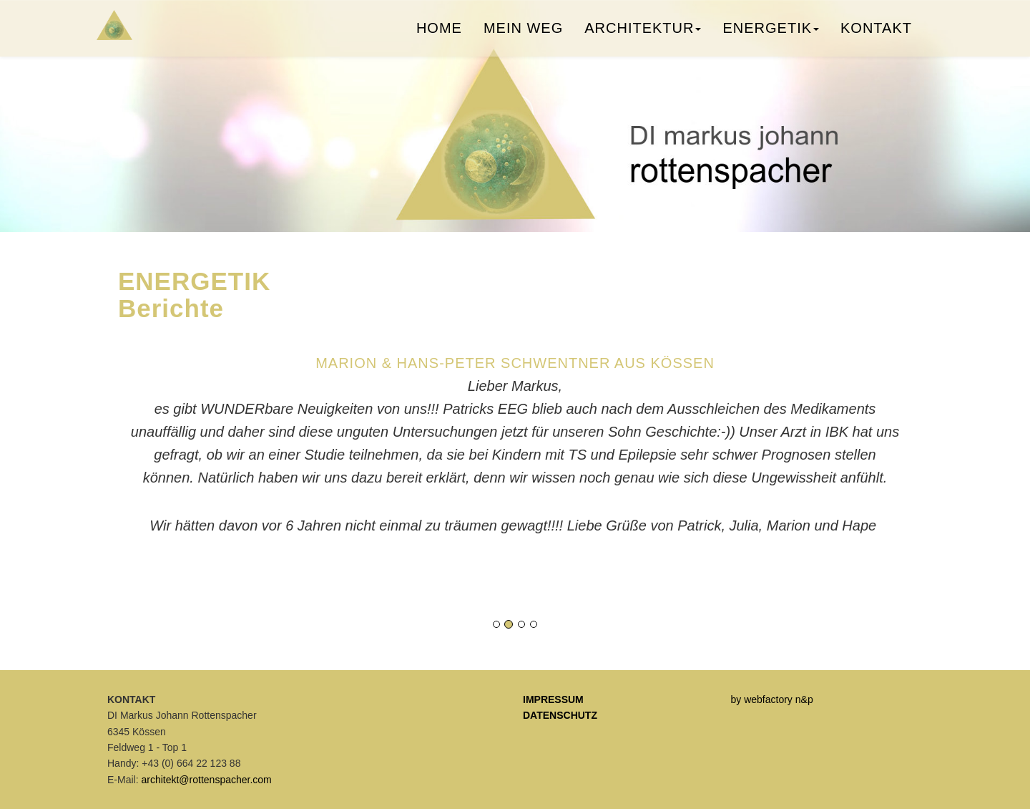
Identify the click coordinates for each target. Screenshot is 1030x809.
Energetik (770, 32)
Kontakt (876, 32)
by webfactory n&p (772, 699)
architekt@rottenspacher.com (206, 779)
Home (439, 32)
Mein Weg (523, 32)
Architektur (642, 32)
